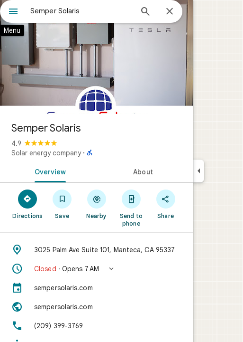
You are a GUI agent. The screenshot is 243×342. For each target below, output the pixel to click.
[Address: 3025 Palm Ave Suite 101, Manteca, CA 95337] (96, 249)
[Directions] (27, 204)
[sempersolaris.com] (96, 287)
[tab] (48, 171)
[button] (96, 268)
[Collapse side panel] (198, 171)
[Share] (165, 204)
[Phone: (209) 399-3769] (96, 325)
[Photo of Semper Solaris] (96, 57)
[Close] (169, 12)
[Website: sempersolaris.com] (96, 306)
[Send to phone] (131, 208)
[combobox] (81, 11)
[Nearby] (97, 204)
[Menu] (13, 12)
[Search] (145, 12)
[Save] (62, 204)
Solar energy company (46, 153)
